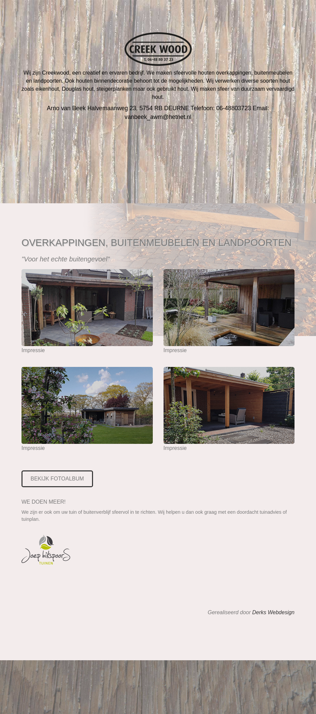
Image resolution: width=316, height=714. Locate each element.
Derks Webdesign (273, 612)
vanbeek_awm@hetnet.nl (158, 117)
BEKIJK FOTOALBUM (57, 478)
